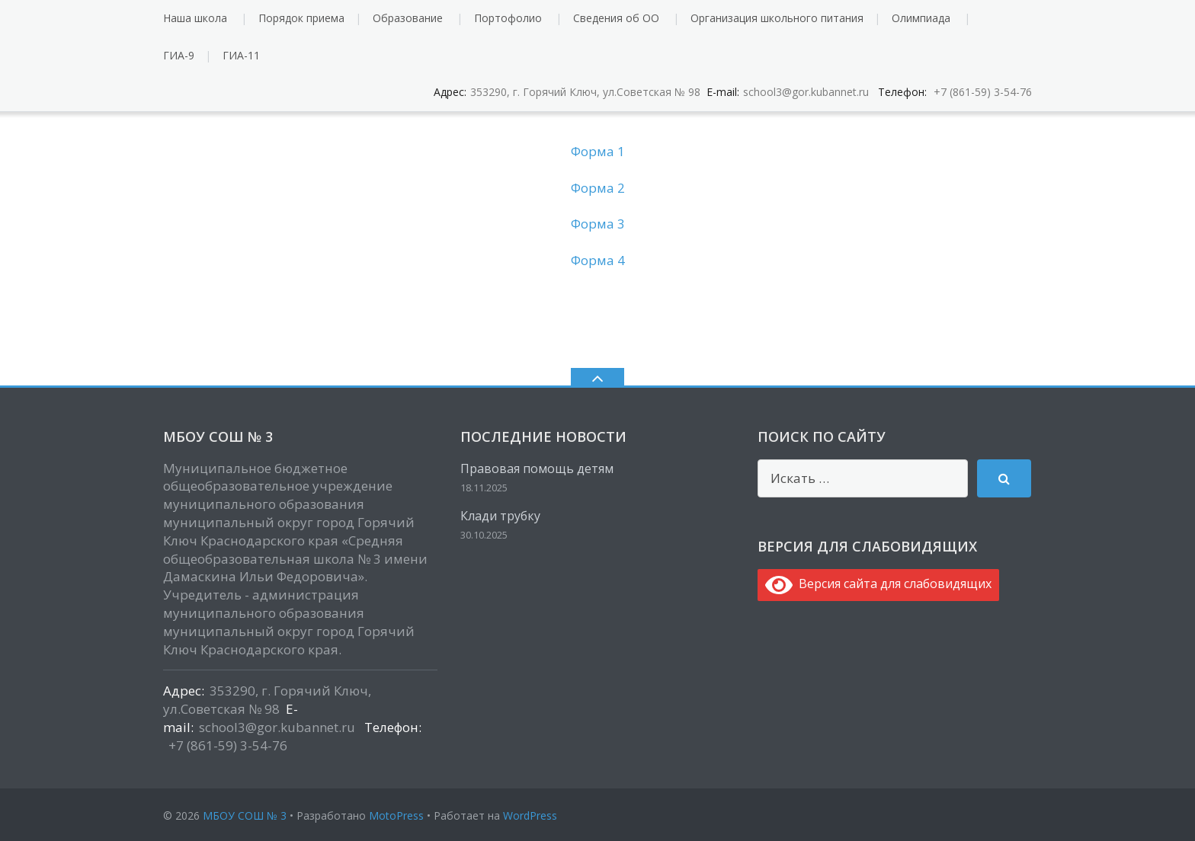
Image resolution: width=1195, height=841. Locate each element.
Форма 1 (598, 151)
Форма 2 (598, 188)
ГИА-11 (241, 55)
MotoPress (396, 815)
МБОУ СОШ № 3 (245, 815)
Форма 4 (598, 260)
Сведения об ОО (616, 18)
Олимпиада (921, 18)
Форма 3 (598, 223)
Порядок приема (301, 18)
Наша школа (195, 18)
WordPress (530, 815)
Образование (408, 18)
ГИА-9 (178, 55)
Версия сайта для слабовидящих (878, 583)
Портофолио (508, 18)
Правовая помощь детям (537, 468)
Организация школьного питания (776, 18)
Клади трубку (500, 515)
